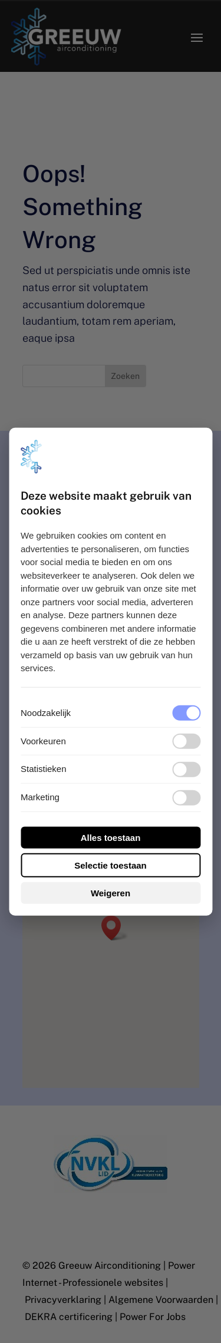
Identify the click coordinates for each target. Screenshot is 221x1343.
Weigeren (110, 893)
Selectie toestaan (110, 865)
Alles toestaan (111, 838)
